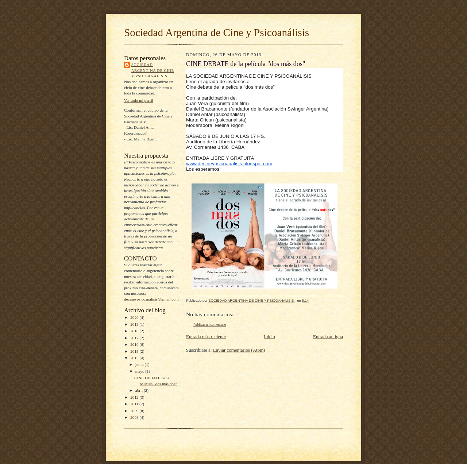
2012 (134, 397)
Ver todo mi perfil (138, 100)
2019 (134, 324)
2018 (134, 331)
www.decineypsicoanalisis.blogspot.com (229, 163)
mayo (140, 371)
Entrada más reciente (206, 336)
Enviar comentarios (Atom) (239, 350)
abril (139, 390)
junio (140, 364)
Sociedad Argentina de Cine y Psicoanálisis (216, 32)
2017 (134, 338)
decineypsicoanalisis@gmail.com (151, 299)
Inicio (269, 336)
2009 (134, 411)
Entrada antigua (328, 336)
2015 (134, 351)
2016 (134, 344)
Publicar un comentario (209, 324)
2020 (134, 317)
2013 (134, 358)
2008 (134, 417)
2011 (134, 404)
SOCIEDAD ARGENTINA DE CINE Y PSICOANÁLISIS (152, 70)
